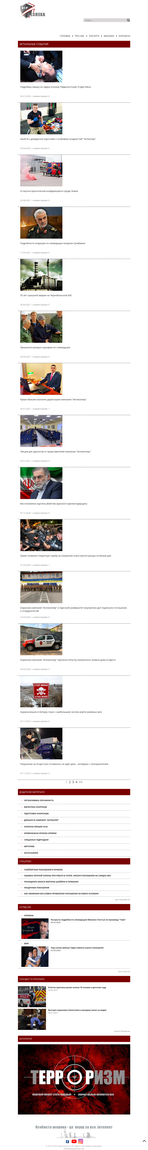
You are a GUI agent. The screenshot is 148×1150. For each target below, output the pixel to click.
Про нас (79, 35)
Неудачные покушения (36, 887)
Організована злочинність (38, 800)
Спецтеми (25, 861)
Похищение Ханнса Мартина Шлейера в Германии (51, 881)
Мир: (26, 943)
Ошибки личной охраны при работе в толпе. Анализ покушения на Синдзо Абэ (67, 875)
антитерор (25, 1038)
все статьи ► (124, 971)
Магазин (109, 35)
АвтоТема (29, 846)
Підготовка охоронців (36, 813)
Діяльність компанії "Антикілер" (41, 820)
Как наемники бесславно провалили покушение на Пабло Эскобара (61, 893)
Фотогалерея (31, 853)
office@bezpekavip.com (74, 1148)
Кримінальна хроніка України (40, 833)
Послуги (94, 35)
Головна (65, 35)
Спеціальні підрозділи (36, 839)
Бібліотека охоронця (35, 807)
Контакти (124, 35)
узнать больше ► (122, 1031)
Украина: (29, 915)
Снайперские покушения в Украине (43, 869)
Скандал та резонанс (32, 979)
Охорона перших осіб (36, 826)
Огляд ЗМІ (25, 907)
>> (80, 782)
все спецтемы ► (122, 899)
